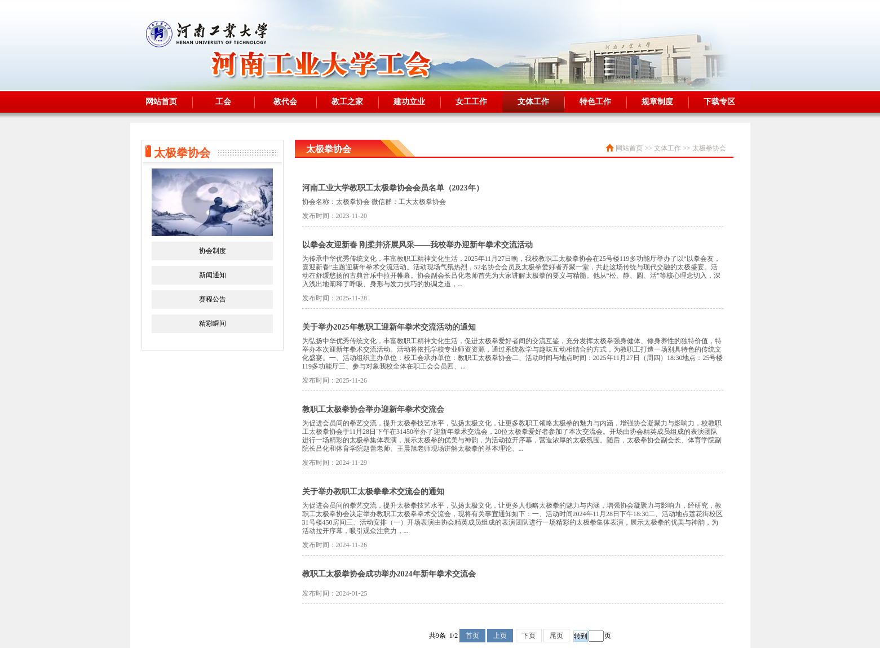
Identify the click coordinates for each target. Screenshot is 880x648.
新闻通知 (212, 275)
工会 (223, 101)
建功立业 (409, 101)
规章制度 (657, 101)
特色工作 (595, 101)
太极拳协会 (709, 148)
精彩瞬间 (212, 323)
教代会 (285, 101)
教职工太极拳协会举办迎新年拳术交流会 (373, 409)
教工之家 (347, 101)
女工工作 (471, 101)
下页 (529, 636)
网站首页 (161, 101)
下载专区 (719, 101)
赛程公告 (212, 299)
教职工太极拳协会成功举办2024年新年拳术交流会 (389, 574)
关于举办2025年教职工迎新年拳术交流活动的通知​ (389, 327)
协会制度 (212, 251)
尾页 (556, 636)
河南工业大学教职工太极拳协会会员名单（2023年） (393, 188)
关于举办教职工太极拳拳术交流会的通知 (373, 491)
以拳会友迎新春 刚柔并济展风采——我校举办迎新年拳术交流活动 (417, 245)
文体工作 (533, 101)
